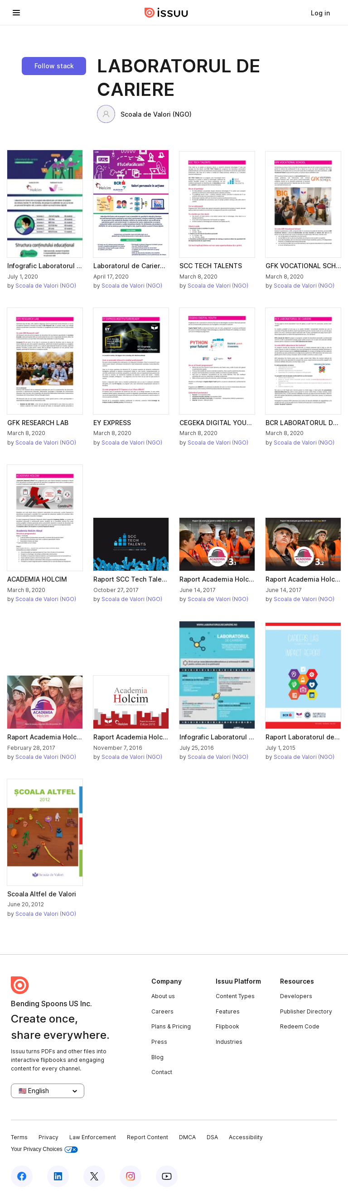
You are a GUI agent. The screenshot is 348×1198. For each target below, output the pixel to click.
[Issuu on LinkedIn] (58, 1176)
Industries (229, 1041)
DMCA (187, 1137)
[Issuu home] (166, 13)
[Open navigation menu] (16, 13)
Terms (19, 1137)
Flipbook (227, 1026)
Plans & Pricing (171, 1026)
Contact (161, 1072)
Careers (162, 1011)
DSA (212, 1137)
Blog (157, 1057)
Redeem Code (299, 1026)
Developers (296, 996)
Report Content (147, 1137)
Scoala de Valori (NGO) (144, 114)
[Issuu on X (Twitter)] (94, 1176)
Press (159, 1041)
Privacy (48, 1137)
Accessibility (246, 1137)
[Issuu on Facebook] (22, 1176)
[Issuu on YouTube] (167, 1176)
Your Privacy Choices (44, 1149)
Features (228, 1011)
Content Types (235, 996)
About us (163, 996)
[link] (320, 13)
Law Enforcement (92, 1137)
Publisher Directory (306, 1011)
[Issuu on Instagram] (130, 1176)
